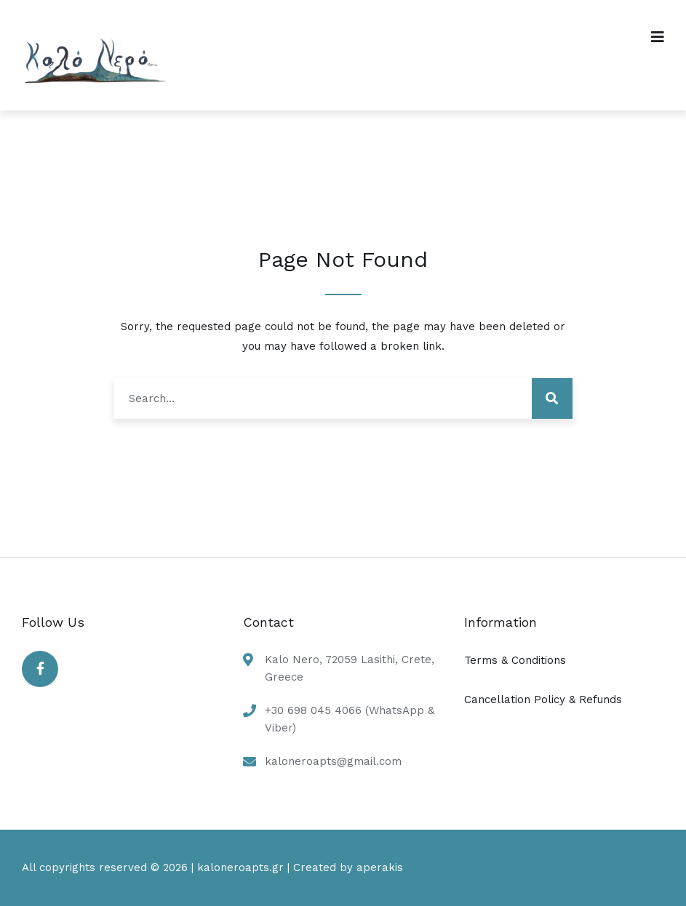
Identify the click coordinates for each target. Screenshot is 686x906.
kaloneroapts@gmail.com (333, 761)
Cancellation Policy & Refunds (543, 699)
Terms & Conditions (515, 660)
